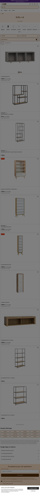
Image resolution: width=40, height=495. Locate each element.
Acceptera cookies (33, 488)
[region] (20, 490)
